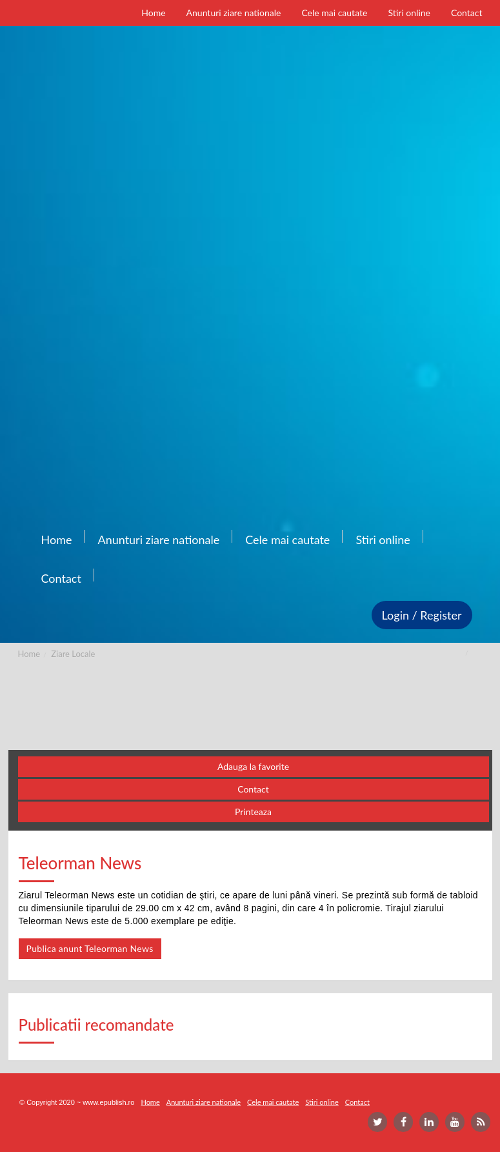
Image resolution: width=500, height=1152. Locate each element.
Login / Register (422, 615)
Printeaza (253, 811)
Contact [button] (253, 788)
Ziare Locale (73, 654)
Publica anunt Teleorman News (90, 948)
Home (29, 654)
